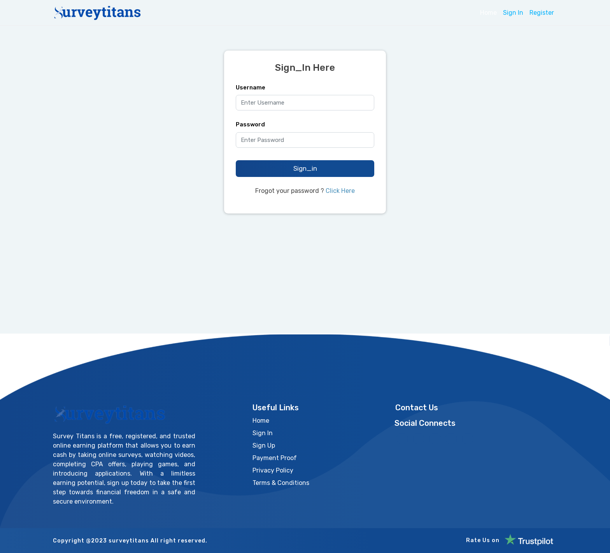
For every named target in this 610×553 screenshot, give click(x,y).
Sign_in (305, 168)
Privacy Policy (272, 470)
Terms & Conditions (280, 482)
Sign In (513, 12)
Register (541, 12)
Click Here (340, 190)
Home (488, 12)
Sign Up (263, 445)
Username (250, 87)
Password (250, 124)
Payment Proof (274, 458)
